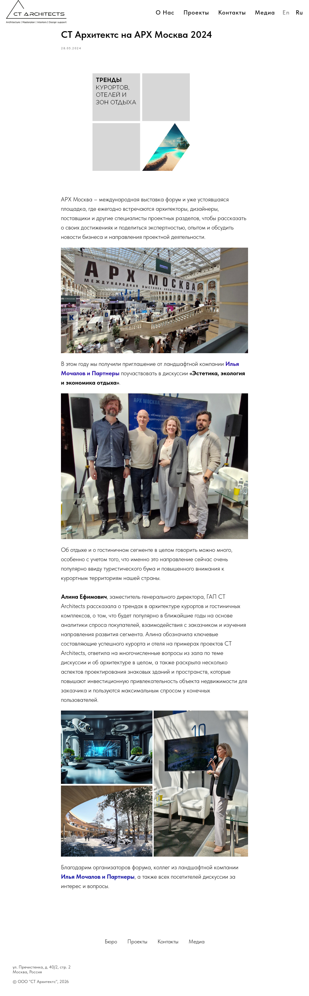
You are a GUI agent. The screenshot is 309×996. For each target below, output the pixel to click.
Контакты (232, 12)
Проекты (196, 12)
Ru (299, 12)
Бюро (111, 941)
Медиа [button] (265, 12)
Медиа (197, 941)
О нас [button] (165, 12)
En (286, 12)
